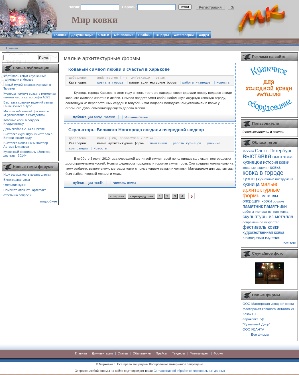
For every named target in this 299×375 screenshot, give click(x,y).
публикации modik (88, 183)
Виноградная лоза (16, 179)
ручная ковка (278, 211)
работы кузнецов (196, 82)
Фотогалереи (184, 35)
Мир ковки (95, 20)
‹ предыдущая (141, 196)
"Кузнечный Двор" (256, 324)
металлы (269, 196)
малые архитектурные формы (152, 82)
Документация (82, 35)
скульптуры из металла (268, 216)
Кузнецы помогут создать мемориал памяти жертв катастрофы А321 (29, 95)
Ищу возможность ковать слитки (26, 174)
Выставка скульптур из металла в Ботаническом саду (27, 135)
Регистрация (210, 7)
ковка (275, 167)
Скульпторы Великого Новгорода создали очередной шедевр (136, 129)
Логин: (74, 7)
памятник (253, 206)
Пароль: (129, 7)
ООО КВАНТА (253, 329)
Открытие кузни (15, 185)
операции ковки (257, 201)
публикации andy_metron (94, 117)
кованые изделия (256, 167)
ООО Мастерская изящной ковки (268, 303)
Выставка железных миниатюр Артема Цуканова (25, 144)
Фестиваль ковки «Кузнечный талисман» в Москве (24, 77)
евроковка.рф (253, 319)
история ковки (276, 162)
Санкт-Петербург (273, 150)
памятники (158, 143)
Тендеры (162, 35)
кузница (251, 184)
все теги (290, 243)
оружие (278, 201)
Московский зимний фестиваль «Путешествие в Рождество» (26, 113)
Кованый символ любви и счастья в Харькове (119, 69)
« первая (117, 196)
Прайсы (144, 35)
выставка (257, 156)
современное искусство (261, 222)
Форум (203, 35)
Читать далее (136, 117)
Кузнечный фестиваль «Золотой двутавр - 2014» (26, 153)
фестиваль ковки (261, 227)
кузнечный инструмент (275, 179)
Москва (248, 151)
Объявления (123, 35)
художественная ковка (263, 232)
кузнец (250, 178)
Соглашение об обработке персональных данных (189, 370)
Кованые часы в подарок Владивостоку (21, 121)
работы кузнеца (255, 211)
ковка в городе (110, 82)
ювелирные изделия (261, 237)
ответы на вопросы (17, 195)
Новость (222, 82)
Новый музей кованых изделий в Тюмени (27, 86)
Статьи (103, 35)
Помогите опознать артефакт (24, 190)
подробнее (48, 201)
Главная (60, 35)
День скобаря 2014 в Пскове (24, 129)
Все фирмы (260, 334)
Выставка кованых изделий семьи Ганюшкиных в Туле (28, 104)
